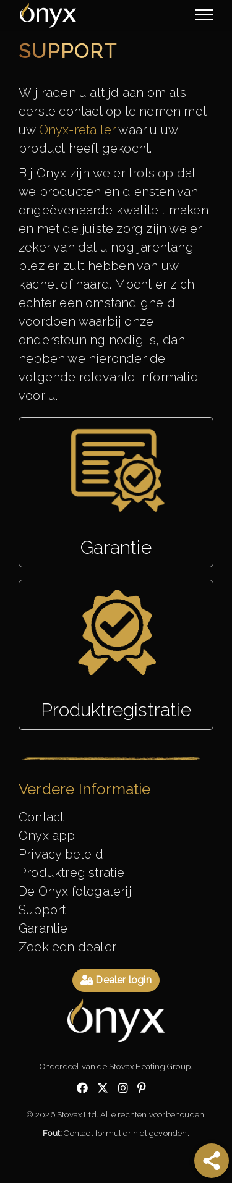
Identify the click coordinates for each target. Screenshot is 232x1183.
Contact (41, 817)
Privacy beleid (61, 854)
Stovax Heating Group (150, 1066)
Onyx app (47, 835)
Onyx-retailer (77, 129)
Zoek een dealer (67, 946)
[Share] (211, 1160)
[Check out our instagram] (123, 1088)
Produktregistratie (72, 872)
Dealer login (116, 980)
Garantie (43, 928)
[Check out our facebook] (82, 1088)
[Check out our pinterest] (141, 1088)
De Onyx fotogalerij (75, 891)
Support (42, 909)
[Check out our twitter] (102, 1088)
